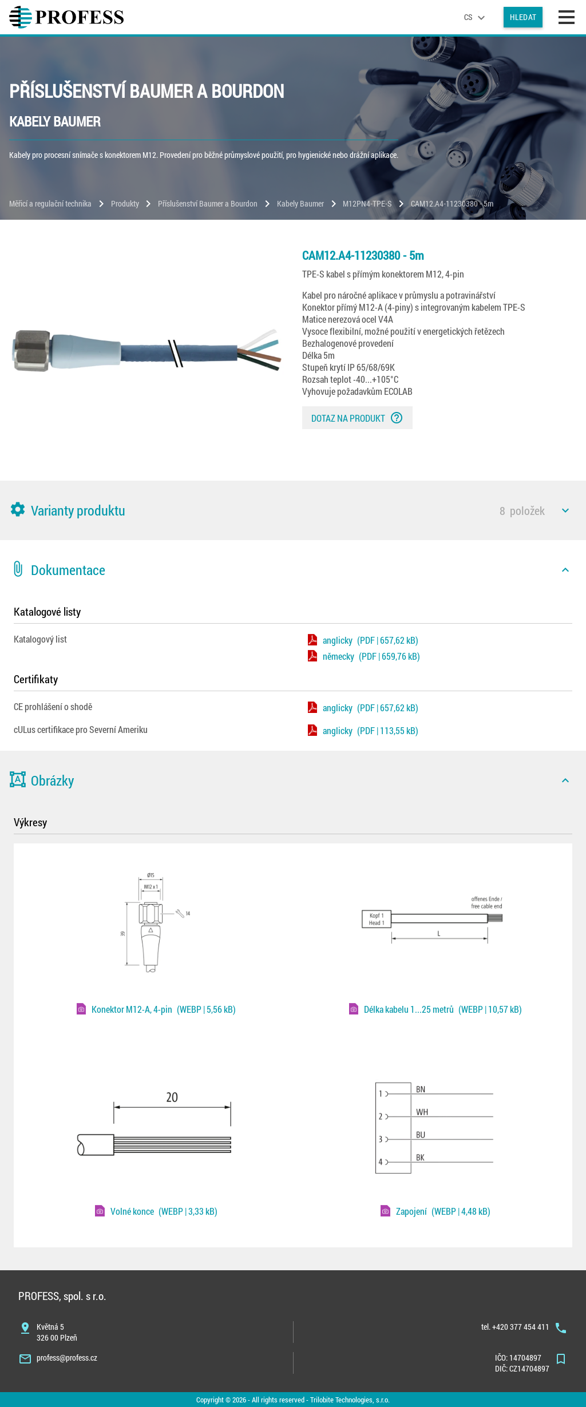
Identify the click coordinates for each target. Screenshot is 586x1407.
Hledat (523, 16)
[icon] (565, 510)
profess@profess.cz (67, 1357)
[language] (476, 17)
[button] (293, 510)
